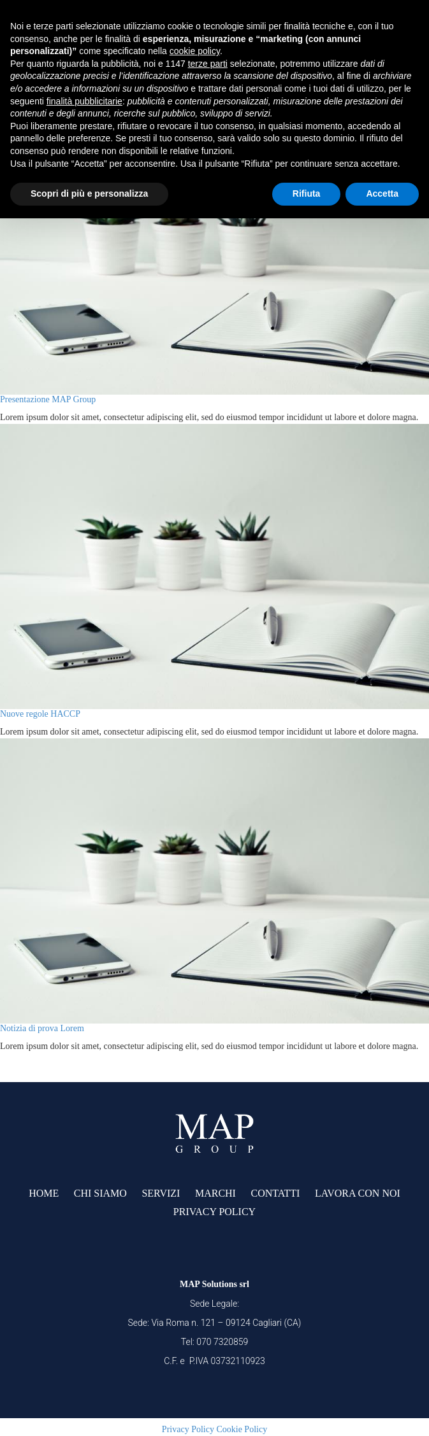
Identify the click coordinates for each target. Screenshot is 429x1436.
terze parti (208, 64)
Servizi (161, 1193)
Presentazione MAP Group (48, 399)
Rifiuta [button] (307, 193)
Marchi (215, 1193)
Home (44, 1193)
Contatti (275, 1193)
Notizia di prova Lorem (42, 1028)
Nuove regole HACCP (40, 714)
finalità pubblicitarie (84, 101)
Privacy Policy (214, 1211)
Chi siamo (100, 1193)
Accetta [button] (382, 193)
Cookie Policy (241, 1429)
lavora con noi (357, 1193)
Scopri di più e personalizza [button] (89, 193)
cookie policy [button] (195, 51)
